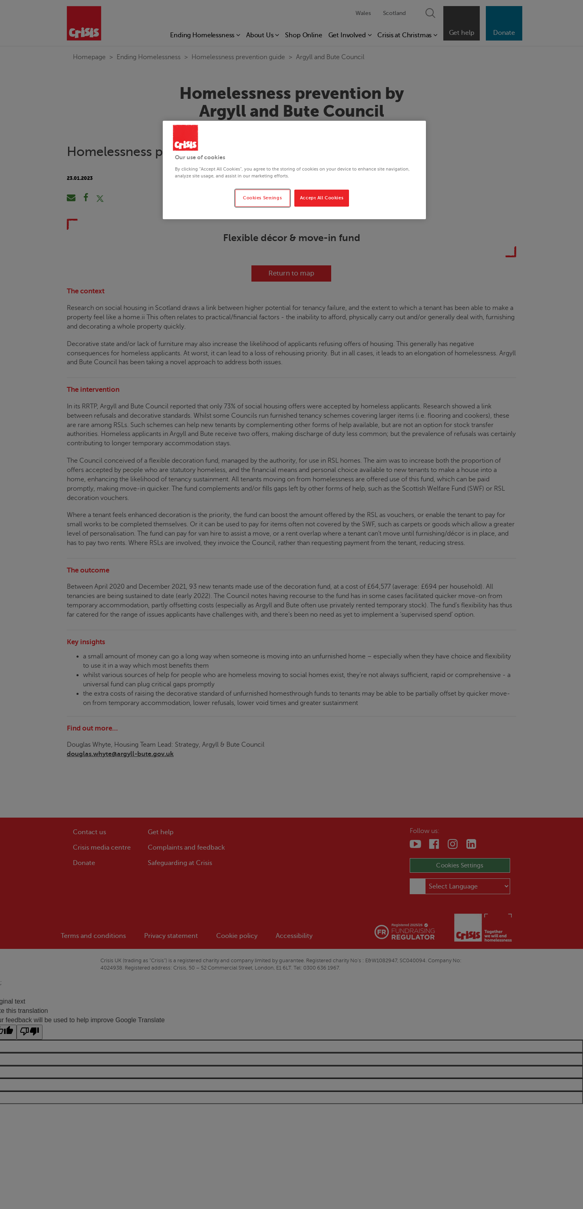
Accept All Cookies (321, 198)
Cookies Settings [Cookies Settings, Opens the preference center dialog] (262, 198)
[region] (294, 170)
